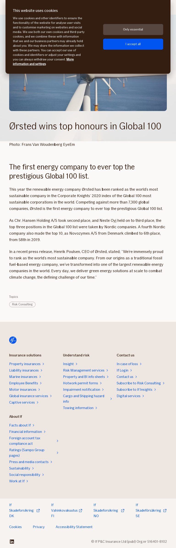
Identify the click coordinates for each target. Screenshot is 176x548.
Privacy (39, 527)
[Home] (12, 340)
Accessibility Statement (74, 527)
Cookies (15, 527)
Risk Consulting (22, 304)
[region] (88, 37)
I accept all (133, 44)
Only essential (133, 29)
